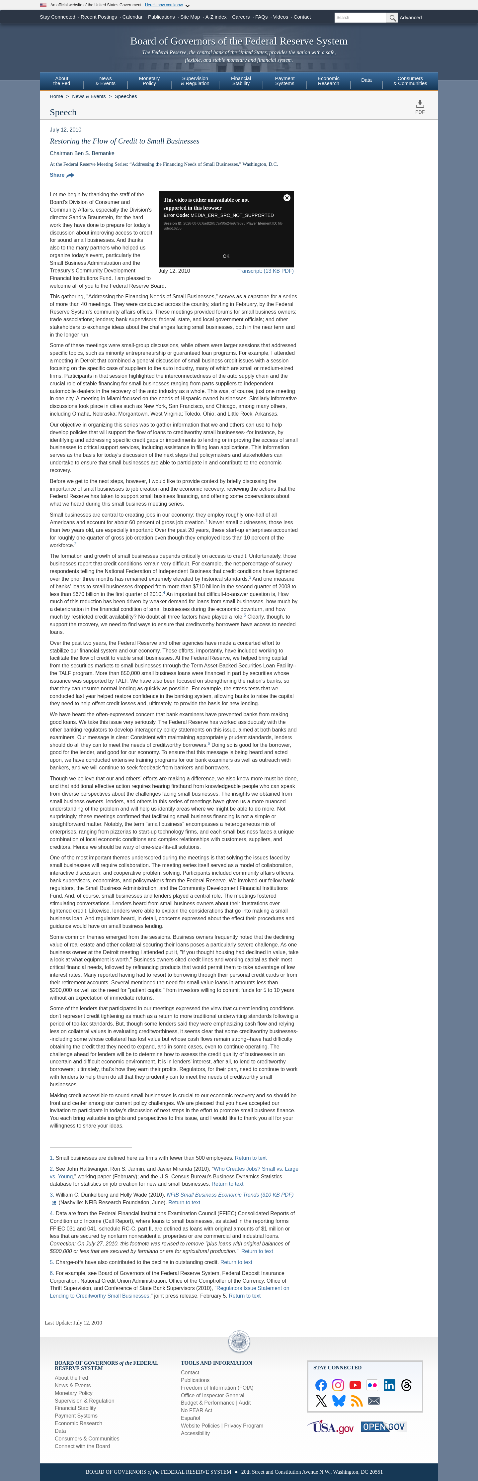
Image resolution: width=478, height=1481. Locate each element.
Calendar (132, 17)
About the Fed (71, 1378)
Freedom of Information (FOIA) (217, 1388)
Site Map (190, 17)
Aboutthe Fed (61, 80)
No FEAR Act (196, 1410)
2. (53, 1169)
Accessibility (195, 1433)
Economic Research (78, 1423)
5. (53, 1262)
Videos (280, 17)
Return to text (251, 1158)
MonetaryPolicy (149, 80)
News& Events (106, 80)
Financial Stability (75, 1408)
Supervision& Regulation (195, 80)
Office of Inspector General (212, 1395)
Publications (161, 17)
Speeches (126, 96)
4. (53, 1213)
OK (226, 256)
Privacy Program (243, 1426)
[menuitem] (62, 81)
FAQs (261, 17)
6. (53, 1273)
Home (56, 96)
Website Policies (200, 1426)
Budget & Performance (208, 1403)
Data (366, 80)
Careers (241, 17)
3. (53, 1195)
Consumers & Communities (410, 80)
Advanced (411, 17)
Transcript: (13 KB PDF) (265, 271)
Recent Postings (99, 17)
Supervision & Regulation (85, 1401)
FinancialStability (241, 80)
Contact (302, 17)
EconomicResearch (329, 80)
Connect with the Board (82, 1446)
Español (190, 1418)
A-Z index (216, 17)
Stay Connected (57, 17)
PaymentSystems (284, 80)
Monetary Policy (74, 1393)
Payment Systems (76, 1416)
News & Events (89, 96)
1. (53, 1158)
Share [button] (62, 175)
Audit (245, 1403)
